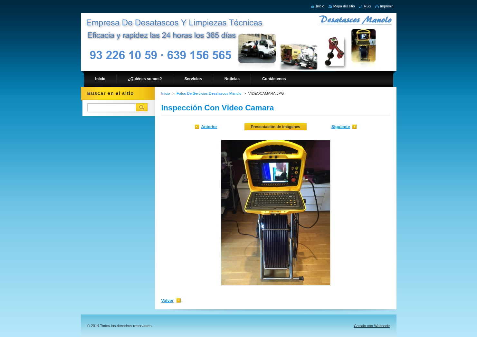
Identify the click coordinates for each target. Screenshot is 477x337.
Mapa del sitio (344, 6)
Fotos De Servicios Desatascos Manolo (209, 93)
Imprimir (386, 6)
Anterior (209, 126)
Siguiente (340, 126)
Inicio (165, 93)
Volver (167, 300)
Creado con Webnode (372, 326)
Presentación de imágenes (275, 127)
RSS (367, 6)
